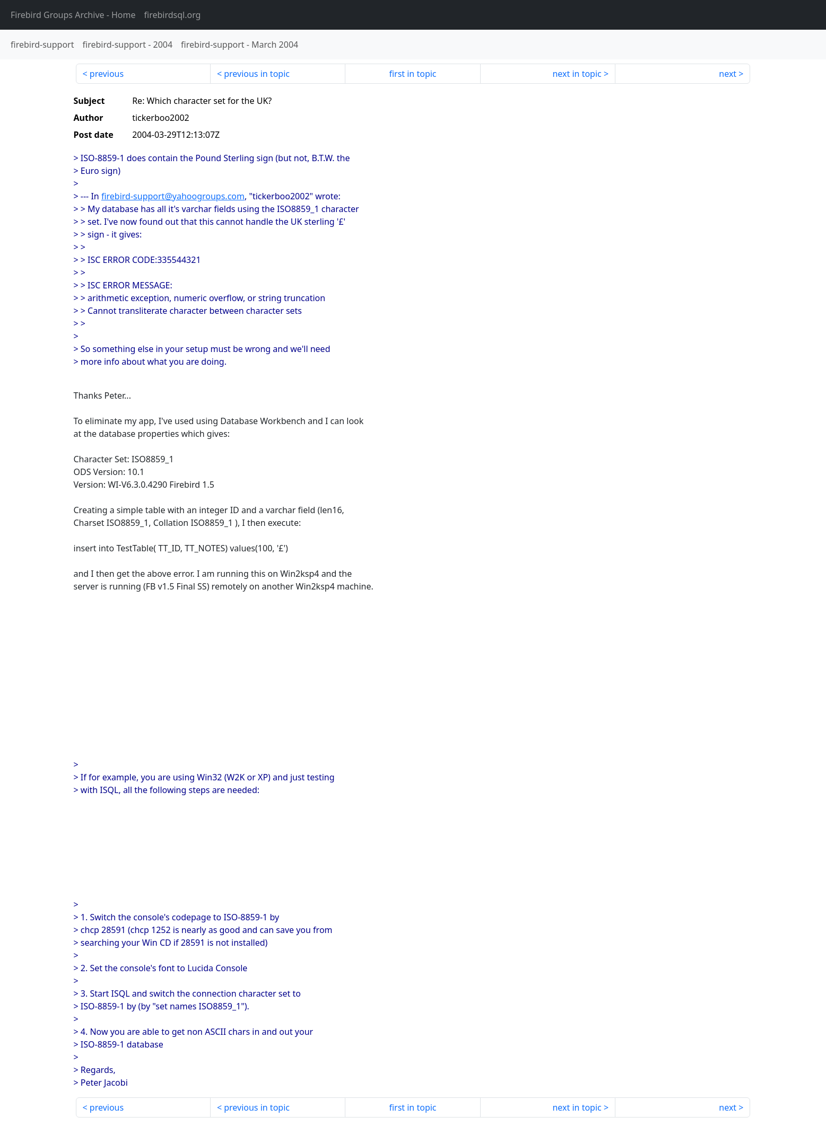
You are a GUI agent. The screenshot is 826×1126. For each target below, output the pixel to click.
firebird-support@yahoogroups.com (173, 196)
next (727, 74)
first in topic (412, 74)
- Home (73, 15)
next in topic (576, 74)
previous (107, 74)
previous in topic (257, 74)
